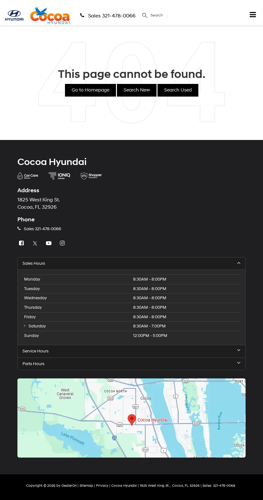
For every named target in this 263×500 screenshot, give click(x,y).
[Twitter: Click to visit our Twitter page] (35, 243)
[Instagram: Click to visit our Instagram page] (63, 243)
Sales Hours (131, 263)
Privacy (102, 486)
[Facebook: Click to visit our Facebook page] (22, 243)
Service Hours (131, 351)
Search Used (178, 90)
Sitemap (86, 486)
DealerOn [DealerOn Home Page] (69, 486)
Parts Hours (131, 363)
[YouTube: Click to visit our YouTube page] (49, 243)
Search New (137, 90)
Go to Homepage (90, 90)
